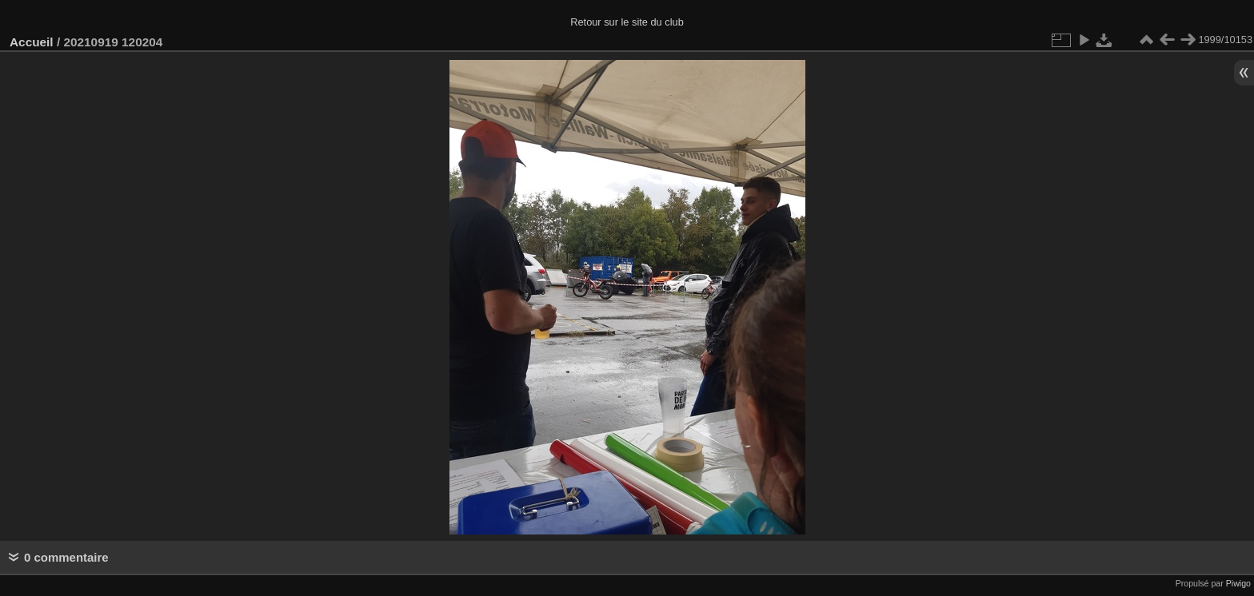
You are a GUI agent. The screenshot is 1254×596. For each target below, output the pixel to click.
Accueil (32, 42)
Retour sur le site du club (627, 22)
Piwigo (1238, 583)
